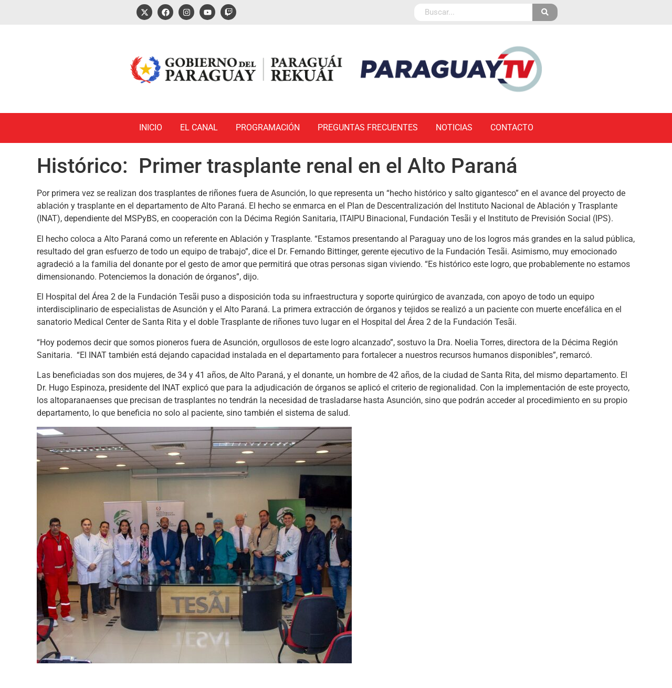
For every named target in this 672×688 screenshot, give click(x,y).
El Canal (199, 127)
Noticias (454, 127)
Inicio (150, 127)
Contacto (511, 127)
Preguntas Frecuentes (368, 127)
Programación (268, 127)
